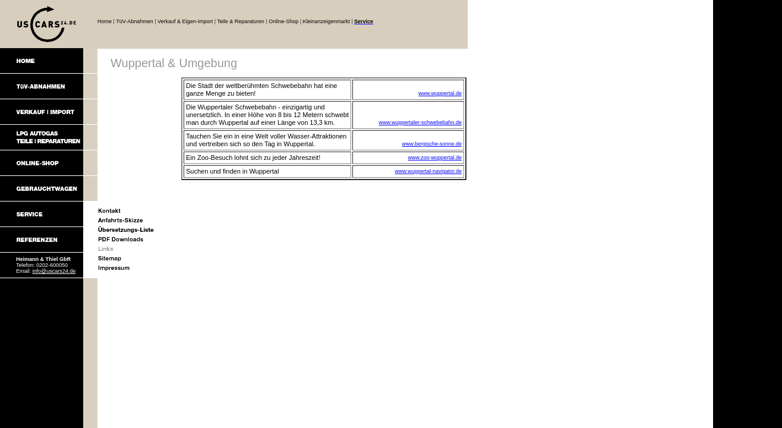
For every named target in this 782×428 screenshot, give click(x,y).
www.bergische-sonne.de (432, 144)
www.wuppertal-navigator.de (428, 171)
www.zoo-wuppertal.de (435, 157)
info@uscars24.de (54, 271)
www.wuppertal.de (440, 93)
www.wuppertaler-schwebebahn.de (420, 122)
